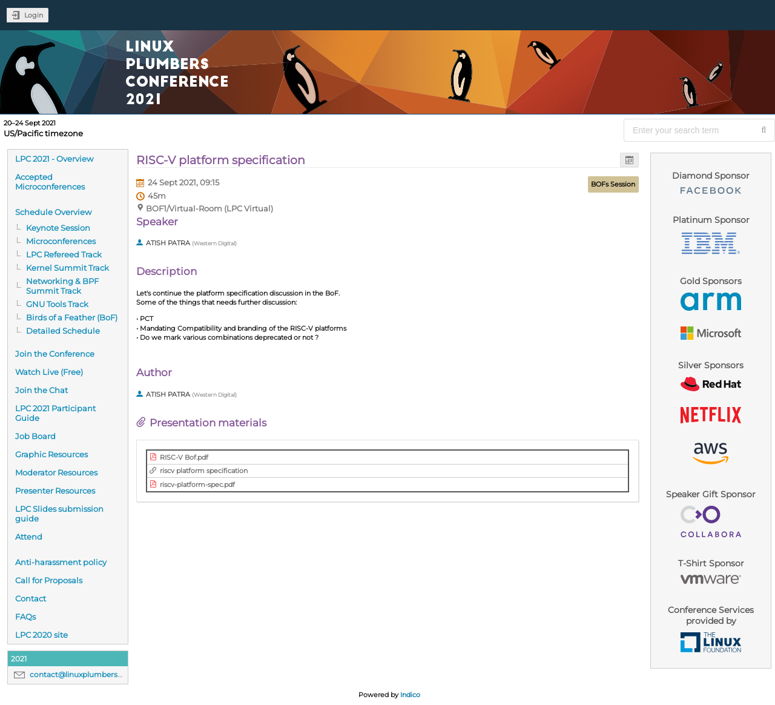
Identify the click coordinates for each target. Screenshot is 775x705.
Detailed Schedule (63, 331)
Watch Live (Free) (49, 372)
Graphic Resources (51, 454)
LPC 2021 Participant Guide (55, 413)
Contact (30, 598)
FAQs (25, 616)
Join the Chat (41, 390)
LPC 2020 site (41, 635)
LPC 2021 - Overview (54, 159)
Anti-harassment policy (61, 562)
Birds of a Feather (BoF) (71, 317)
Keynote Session (58, 228)
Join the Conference (54, 354)
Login (33, 15)
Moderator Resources (56, 472)
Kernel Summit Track (67, 268)
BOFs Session (613, 184)
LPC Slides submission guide (59, 513)
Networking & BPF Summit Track (62, 286)
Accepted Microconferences (50, 181)
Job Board (35, 436)
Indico (410, 694)
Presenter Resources (55, 490)
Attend (28, 536)
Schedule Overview (53, 212)
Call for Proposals (48, 580)
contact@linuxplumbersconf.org (89, 674)
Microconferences (61, 241)
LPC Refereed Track (64, 254)
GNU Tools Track (57, 304)
